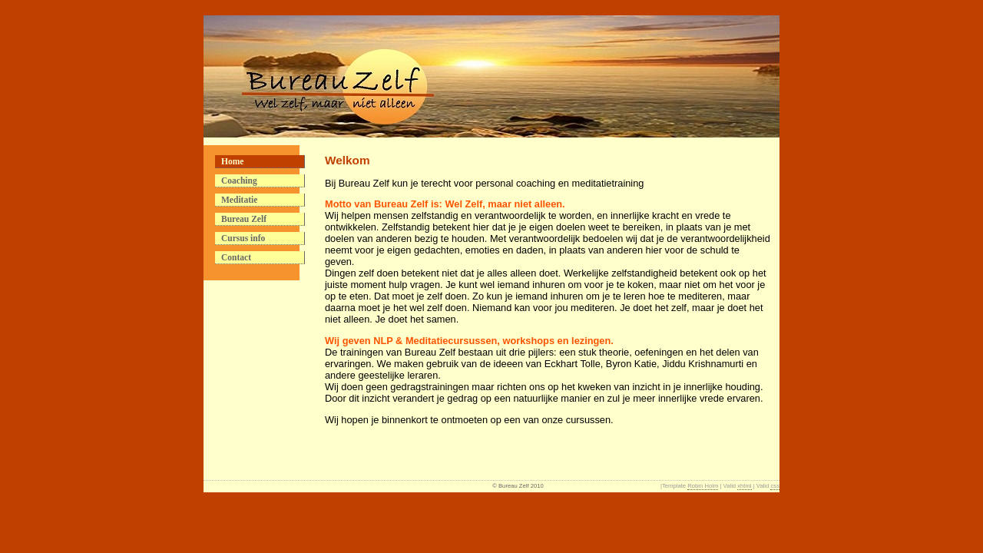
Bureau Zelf (243, 219)
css (774, 485)
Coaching (239, 180)
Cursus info (243, 238)
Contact (236, 257)
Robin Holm (702, 485)
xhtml (744, 485)
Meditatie (239, 199)
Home (232, 161)
